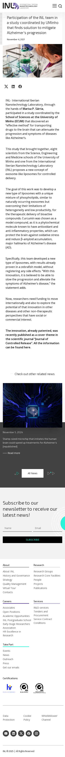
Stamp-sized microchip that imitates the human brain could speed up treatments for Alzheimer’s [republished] (30, 442)
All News (32, 473)
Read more (14, 453)
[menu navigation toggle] (55, 6)
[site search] (60, 6)
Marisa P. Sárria (33, 109)
